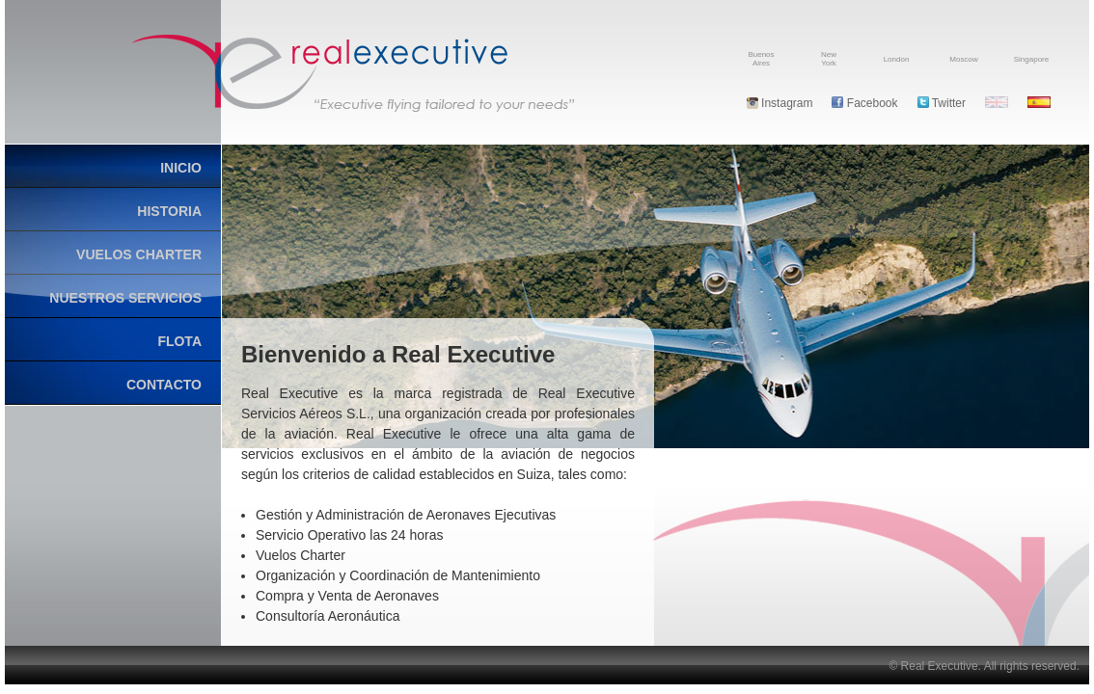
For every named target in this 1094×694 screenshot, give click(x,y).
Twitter (941, 103)
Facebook (864, 103)
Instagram (780, 103)
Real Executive (353, 73)
